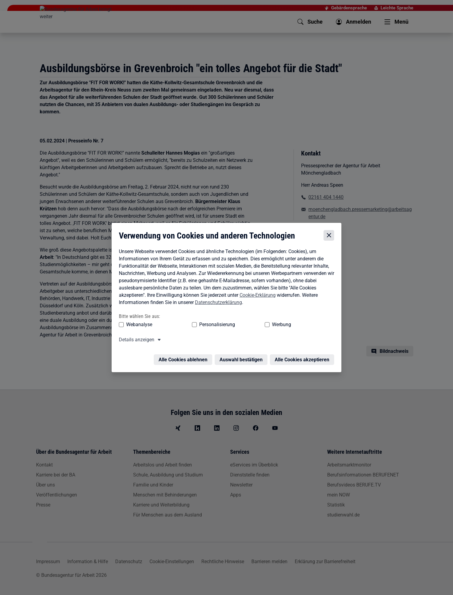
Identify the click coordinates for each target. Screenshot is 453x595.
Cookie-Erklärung (256, 296)
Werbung (245, 325)
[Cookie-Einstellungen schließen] (330, 236)
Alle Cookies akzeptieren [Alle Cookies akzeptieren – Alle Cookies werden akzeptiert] (303, 356)
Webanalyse (138, 325)
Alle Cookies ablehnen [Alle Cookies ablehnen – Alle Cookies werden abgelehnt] (184, 356)
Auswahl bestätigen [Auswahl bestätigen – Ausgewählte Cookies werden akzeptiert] (242, 356)
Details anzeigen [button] (135, 340)
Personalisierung (198, 325)
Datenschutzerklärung (216, 303)
